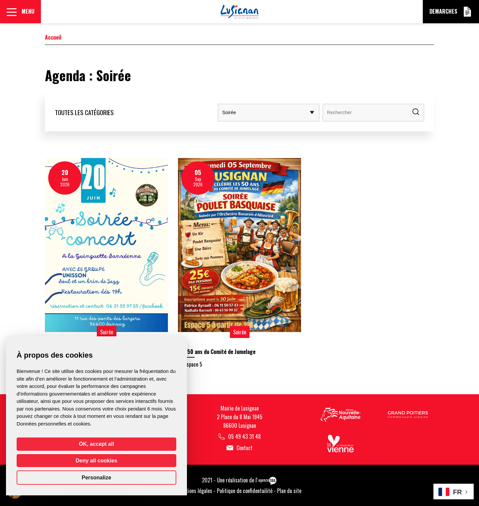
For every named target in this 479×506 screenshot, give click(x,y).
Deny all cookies (96, 460)
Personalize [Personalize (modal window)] (96, 477)
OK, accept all (96, 444)
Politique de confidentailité (244, 491)
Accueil (53, 37)
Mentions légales (195, 491)
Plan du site (289, 491)
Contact (239, 447)
